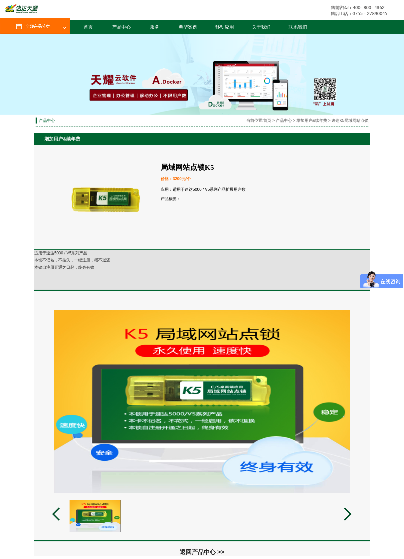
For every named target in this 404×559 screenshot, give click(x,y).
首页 (88, 27)
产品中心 (121, 27)
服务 (154, 27)
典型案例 (188, 27)
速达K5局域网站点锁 (349, 120)
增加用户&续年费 (312, 120)
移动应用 (224, 27)
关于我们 (261, 27)
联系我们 (298, 27)
